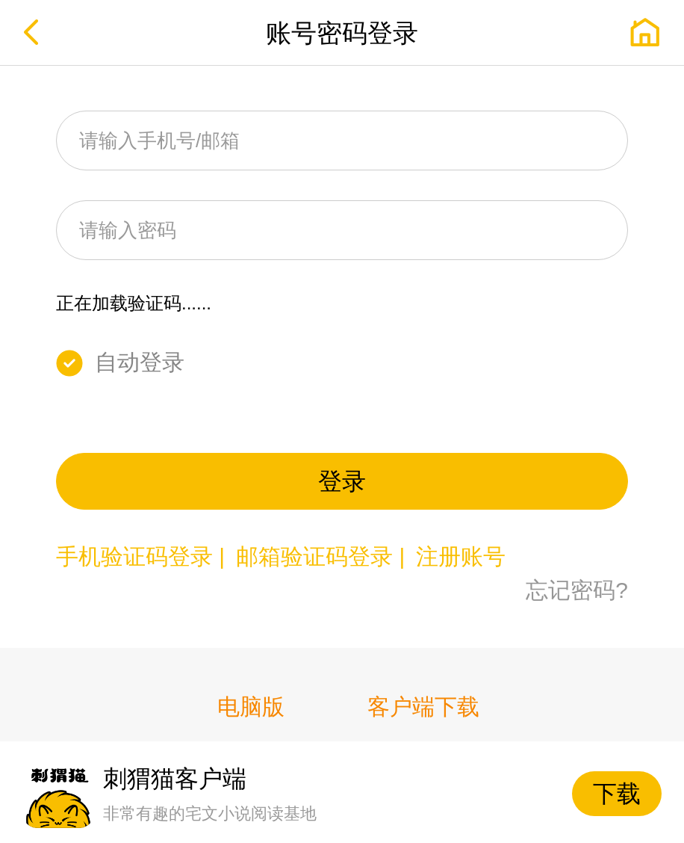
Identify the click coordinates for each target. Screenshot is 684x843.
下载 (617, 793)
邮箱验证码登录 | (323, 556)
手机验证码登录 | (143, 556)
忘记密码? (577, 590)
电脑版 (251, 706)
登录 (342, 481)
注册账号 (461, 556)
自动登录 (139, 362)
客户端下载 (423, 706)
